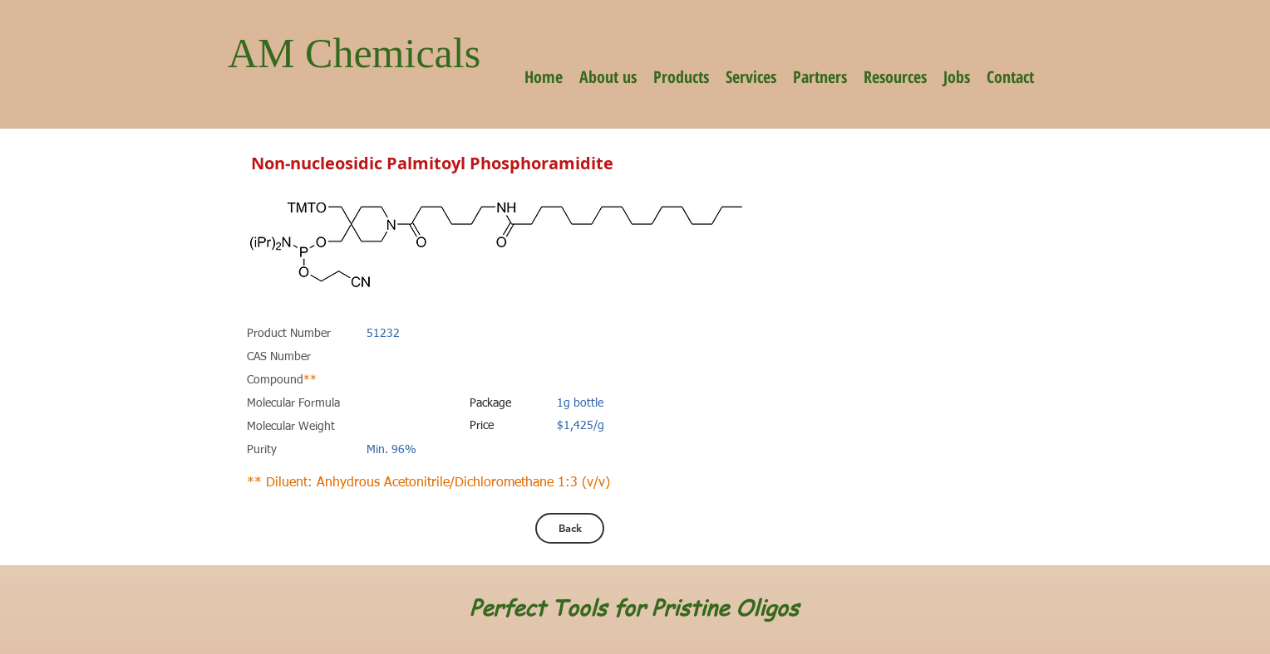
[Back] (569, 528)
